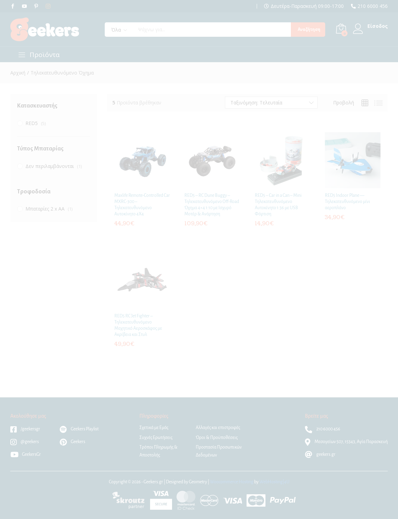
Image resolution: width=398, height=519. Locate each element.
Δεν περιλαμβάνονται (49, 166)
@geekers (24, 441)
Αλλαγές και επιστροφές (218, 427)
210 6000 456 (372, 6)
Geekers (72, 441)
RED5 (31, 123)
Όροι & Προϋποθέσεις (217, 437)
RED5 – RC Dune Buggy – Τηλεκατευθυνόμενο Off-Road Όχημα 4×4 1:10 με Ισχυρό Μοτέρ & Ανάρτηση (211, 205)
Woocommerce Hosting (231, 481)
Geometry (198, 481)
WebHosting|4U (274, 481)
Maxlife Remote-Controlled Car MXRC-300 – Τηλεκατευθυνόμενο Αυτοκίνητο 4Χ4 (142, 205)
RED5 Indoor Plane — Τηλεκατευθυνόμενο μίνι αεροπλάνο (347, 201)
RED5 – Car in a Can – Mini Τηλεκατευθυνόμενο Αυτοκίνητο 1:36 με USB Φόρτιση (278, 205)
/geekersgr (25, 429)
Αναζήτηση (309, 29)
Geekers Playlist (79, 429)
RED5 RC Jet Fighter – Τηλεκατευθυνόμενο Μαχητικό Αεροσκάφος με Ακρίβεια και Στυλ (138, 325)
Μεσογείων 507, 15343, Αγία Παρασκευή (346, 441)
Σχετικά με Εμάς (153, 427)
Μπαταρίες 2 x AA (45, 208)
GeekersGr (25, 454)
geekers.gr (320, 454)
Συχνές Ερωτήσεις (155, 437)
